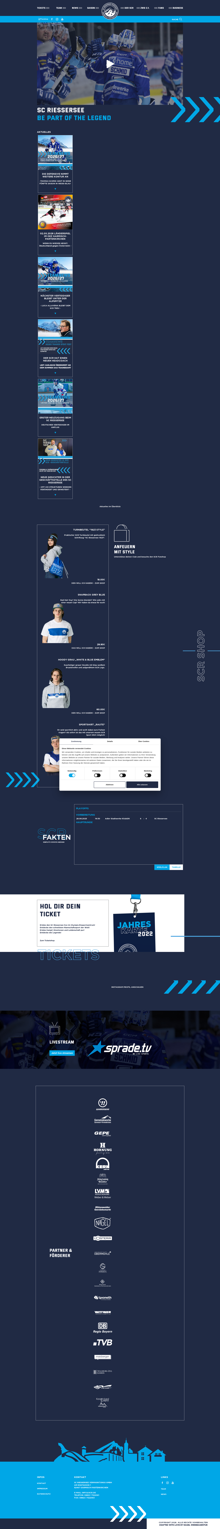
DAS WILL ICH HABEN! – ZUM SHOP (88, 648)
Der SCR (129, 8)
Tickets (41, 8)
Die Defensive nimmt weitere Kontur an (55, 175)
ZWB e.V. (145, 8)
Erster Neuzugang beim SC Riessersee (55, 419)
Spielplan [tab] (162, 867)
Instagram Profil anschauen (127, 987)
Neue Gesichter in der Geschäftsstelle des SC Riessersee (55, 480)
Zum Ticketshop (47, 940)
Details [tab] (110, 741)
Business (178, 8)
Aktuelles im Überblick (110, 506)
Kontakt (41, 1483)
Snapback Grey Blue (91, 594)
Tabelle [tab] (176, 867)
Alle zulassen (142, 785)
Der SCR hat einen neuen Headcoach (55, 359)
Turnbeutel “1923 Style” (89, 529)
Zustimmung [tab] (76, 741)
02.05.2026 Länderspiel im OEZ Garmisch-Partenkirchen (55, 236)
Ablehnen (109, 785)
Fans (161, 8)
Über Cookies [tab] (143, 741)
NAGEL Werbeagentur (196, 1525)
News (75, 8)
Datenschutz (44, 1494)
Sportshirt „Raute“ (92, 724)
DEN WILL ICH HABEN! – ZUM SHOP (88, 583)
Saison (91, 8)
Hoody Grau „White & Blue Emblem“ (81, 659)
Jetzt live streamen (62, 1053)
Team (59, 8)
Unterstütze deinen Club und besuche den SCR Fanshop (140, 557)
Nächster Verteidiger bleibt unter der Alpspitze (55, 298)
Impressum (42, 1489)
